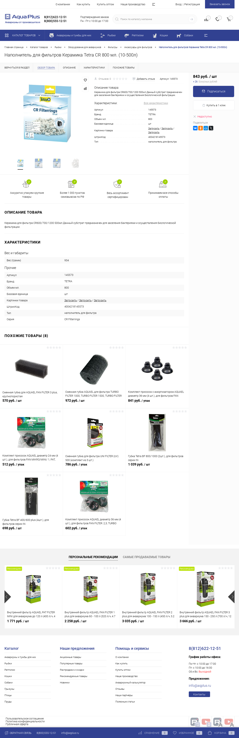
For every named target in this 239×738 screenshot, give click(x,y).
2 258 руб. (75, 621)
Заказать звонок (219, 4)
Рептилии (9, 670)
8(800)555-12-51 (46, 732)
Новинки (64, 683)
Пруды (8, 702)
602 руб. (94, 530)
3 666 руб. (190, 621)
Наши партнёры (124, 695)
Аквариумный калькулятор (130, 683)
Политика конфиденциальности (25, 721)
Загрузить (153, 128)
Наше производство (133, 4)
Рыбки (8, 663)
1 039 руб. (157, 467)
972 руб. (94, 403)
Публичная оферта (17, 724)
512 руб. (31, 467)
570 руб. (31, 403)
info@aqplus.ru (200, 686)
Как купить (83, 4)
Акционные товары (70, 657)
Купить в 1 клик (214, 105)
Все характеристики (156, 103)
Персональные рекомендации (93, 557)
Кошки (8, 676)
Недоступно (202, 116)
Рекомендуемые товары (73, 676)
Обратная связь (18, 732)
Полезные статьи (125, 702)
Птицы (8, 695)
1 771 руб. (18, 621)
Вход (178, 4)
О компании (63, 4)
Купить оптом (105, 4)
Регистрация (192, 4)
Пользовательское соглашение (25, 718)
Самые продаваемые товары (146, 557)
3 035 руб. (133, 621)
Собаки (8, 683)
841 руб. (157, 403)
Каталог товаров (23, 35)
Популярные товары (71, 663)
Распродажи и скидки (72, 670)
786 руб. (94, 467)
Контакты (199, 694)
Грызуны (9, 689)
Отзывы (120, 689)
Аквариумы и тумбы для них (20, 657)
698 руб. (31, 530)
